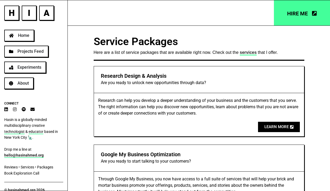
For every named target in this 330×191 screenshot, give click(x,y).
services (248, 52)
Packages (45, 167)
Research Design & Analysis (133, 76)
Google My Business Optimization (140, 154)
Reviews (11, 167)
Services (27, 167)
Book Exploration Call (21, 173)
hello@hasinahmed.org (24, 155)
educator (36, 131)
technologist (14, 131)
